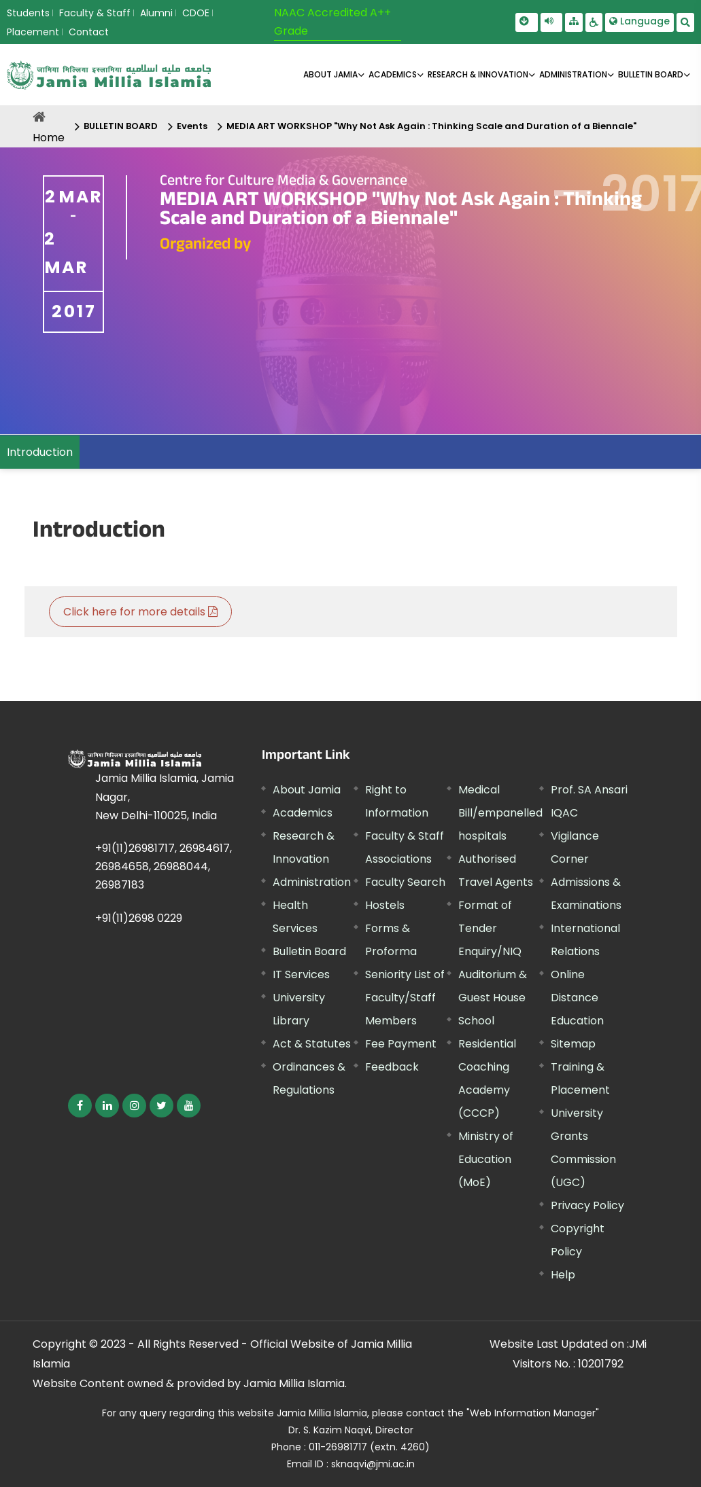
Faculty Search (405, 882)
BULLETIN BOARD (650, 74)
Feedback (392, 1067)
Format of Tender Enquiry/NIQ (490, 928)
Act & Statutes (312, 1044)
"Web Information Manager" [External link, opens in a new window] (532, 1413)
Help (563, 1275)
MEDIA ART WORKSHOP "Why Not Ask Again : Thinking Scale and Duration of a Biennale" (431, 126)
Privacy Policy (587, 1205)
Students (28, 13)
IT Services (301, 974)
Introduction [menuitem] (40, 452)
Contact (89, 32)
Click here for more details (140, 612)
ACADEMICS (393, 74)
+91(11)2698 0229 (138, 918)
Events (192, 126)
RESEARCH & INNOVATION (478, 74)
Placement (33, 32)
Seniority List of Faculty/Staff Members (405, 997)
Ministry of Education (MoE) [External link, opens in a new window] (485, 1159)
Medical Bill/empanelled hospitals (500, 813)
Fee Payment (401, 1044)
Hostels (385, 905)
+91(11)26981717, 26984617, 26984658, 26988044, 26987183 (163, 866)
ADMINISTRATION (573, 74)
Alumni (156, 13)
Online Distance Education (577, 997)
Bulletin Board (309, 951)
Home (49, 137)
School (476, 1020)
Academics (302, 813)
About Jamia (330, 74)
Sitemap (573, 1044)
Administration (312, 882)
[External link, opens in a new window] (80, 1105)
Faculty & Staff (95, 13)
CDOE (195, 13)
